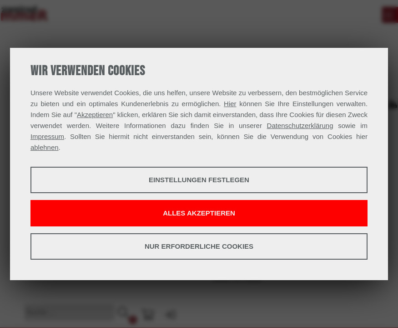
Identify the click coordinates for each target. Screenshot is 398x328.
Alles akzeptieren (199, 213)
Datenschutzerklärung (300, 125)
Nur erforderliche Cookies (199, 246)
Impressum (47, 136)
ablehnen (44, 147)
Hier (230, 104)
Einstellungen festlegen (199, 180)
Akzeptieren (95, 114)
